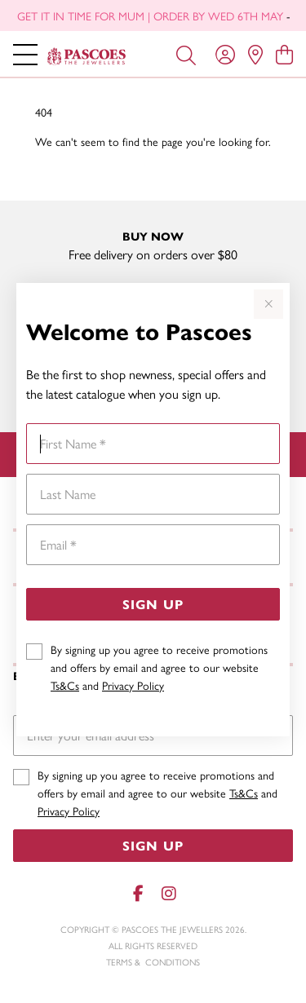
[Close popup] (268, 304)
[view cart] (284, 54)
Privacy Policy (133, 685)
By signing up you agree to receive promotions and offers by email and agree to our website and (159, 667)
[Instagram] (168, 893)
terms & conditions (153, 962)
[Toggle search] (186, 54)
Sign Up (153, 603)
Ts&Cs (65, 685)
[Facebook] (139, 893)
